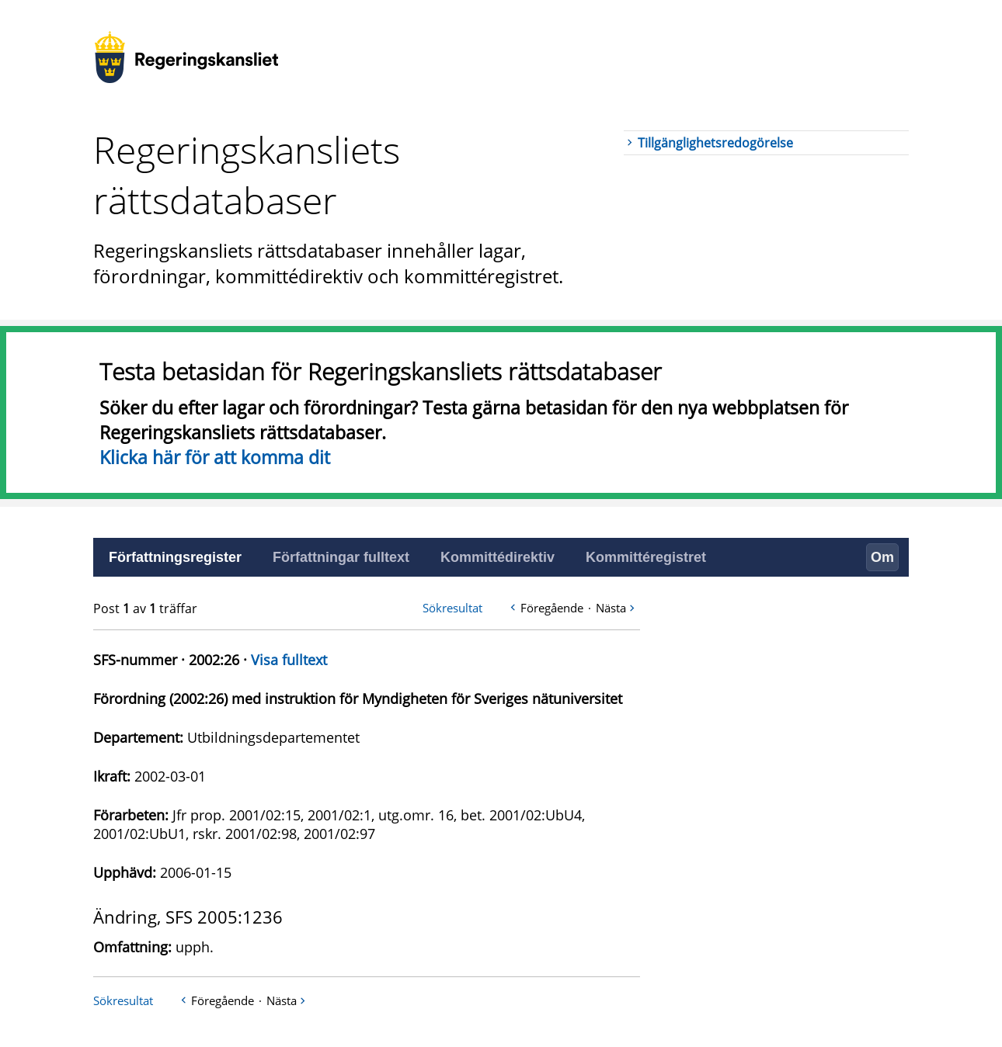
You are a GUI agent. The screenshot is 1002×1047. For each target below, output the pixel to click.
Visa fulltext (289, 659)
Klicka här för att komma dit (214, 457)
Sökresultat (452, 607)
